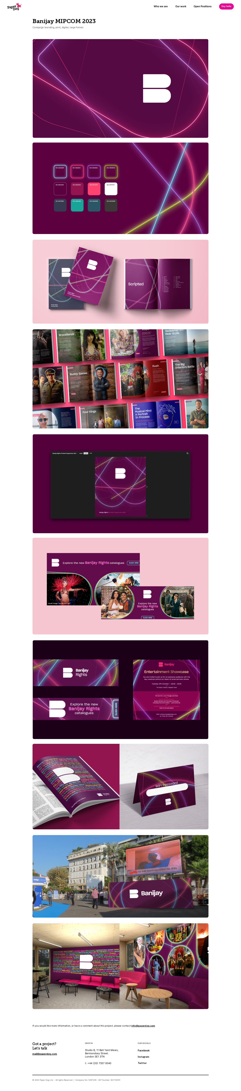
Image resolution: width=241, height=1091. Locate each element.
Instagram (143, 1056)
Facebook (144, 1050)
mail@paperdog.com (44, 1054)
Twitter (142, 1063)
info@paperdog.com (143, 1025)
